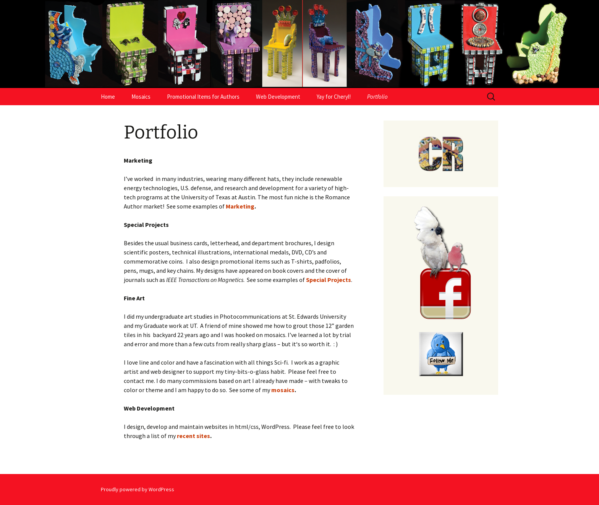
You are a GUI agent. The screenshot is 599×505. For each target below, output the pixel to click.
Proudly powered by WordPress (137, 489)
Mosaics (141, 96)
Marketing (240, 206)
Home (108, 96)
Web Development (278, 96)
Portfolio (377, 96)
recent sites (193, 436)
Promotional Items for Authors (203, 96)
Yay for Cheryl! (334, 96)
